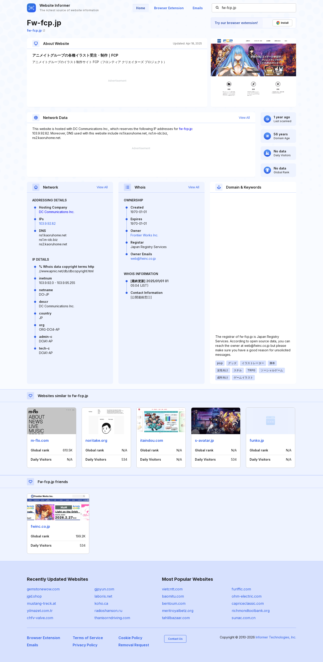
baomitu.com (173, 596)
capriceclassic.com (248, 603)
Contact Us (175, 638)
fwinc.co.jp (40, 526)
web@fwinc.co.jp (143, 258)
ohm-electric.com (247, 596)
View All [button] (244, 117)
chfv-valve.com (40, 618)
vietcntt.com (172, 589)
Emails (198, 8)
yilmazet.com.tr (40, 610)
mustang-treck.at (41, 603)
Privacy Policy (85, 645)
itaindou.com (151, 440)
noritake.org (96, 440)
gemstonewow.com (43, 589)
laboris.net (103, 596)
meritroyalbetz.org (177, 610)
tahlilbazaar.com (176, 618)
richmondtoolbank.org (251, 610)
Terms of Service (88, 638)
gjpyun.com (104, 589)
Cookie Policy (130, 638)
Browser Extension (169, 8)
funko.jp (257, 440)
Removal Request (133, 645)
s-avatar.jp (204, 440)
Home (140, 8)
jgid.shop (34, 596)
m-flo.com (40, 440)
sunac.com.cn (243, 618)
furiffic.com (241, 589)
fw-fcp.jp (36, 30)
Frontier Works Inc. (144, 235)
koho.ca (101, 603)
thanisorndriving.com (112, 618)
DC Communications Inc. (56, 212)
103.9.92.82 (47, 223)
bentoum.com (174, 603)
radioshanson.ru (108, 610)
